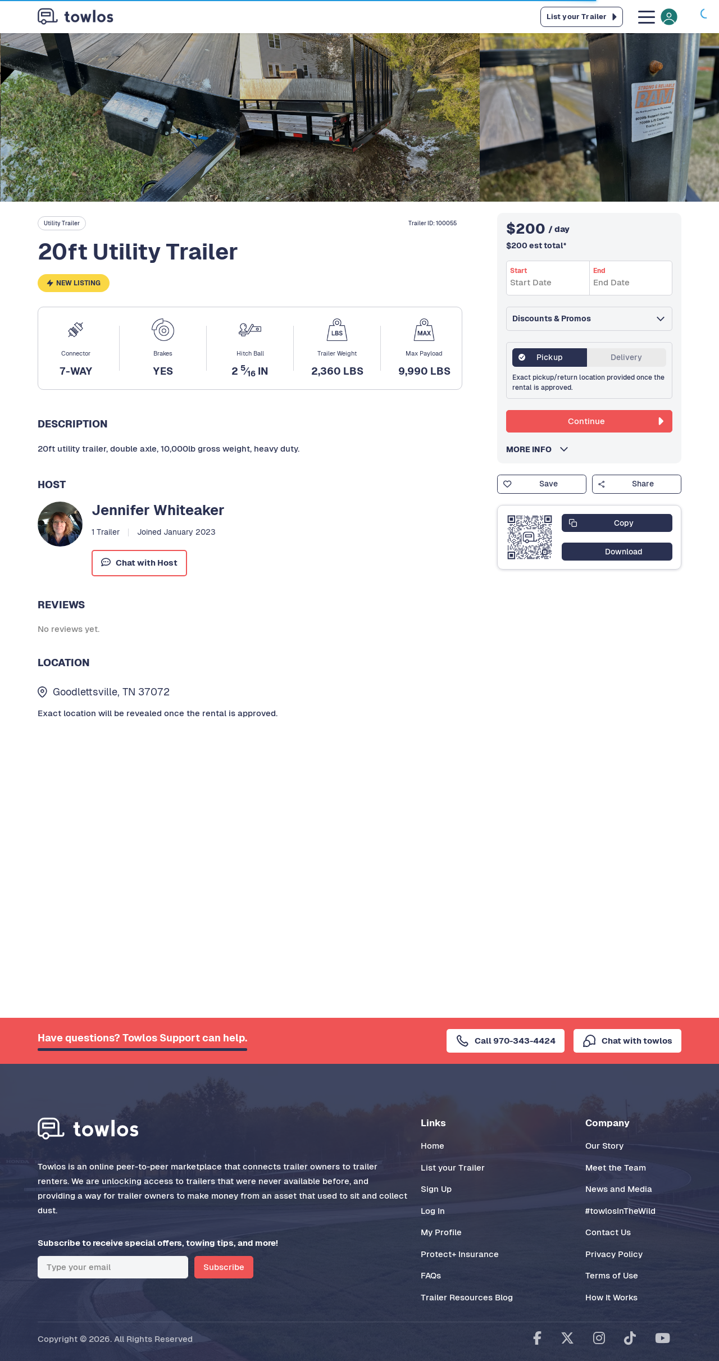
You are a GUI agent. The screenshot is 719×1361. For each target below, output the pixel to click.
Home (432, 1145)
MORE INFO (532, 449)
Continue (615, 421)
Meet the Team (615, 1167)
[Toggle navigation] (656, 16)
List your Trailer (453, 1167)
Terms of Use (611, 1275)
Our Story (604, 1145)
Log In (433, 1210)
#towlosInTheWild (620, 1210)
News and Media (618, 1189)
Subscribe (223, 1267)
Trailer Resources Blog (467, 1297)
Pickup (549, 357)
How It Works (611, 1297)
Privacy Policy (614, 1254)
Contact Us (608, 1232)
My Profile (441, 1232)
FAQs (431, 1275)
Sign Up (436, 1189)
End (599, 270)
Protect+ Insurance (460, 1254)
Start (518, 270)
